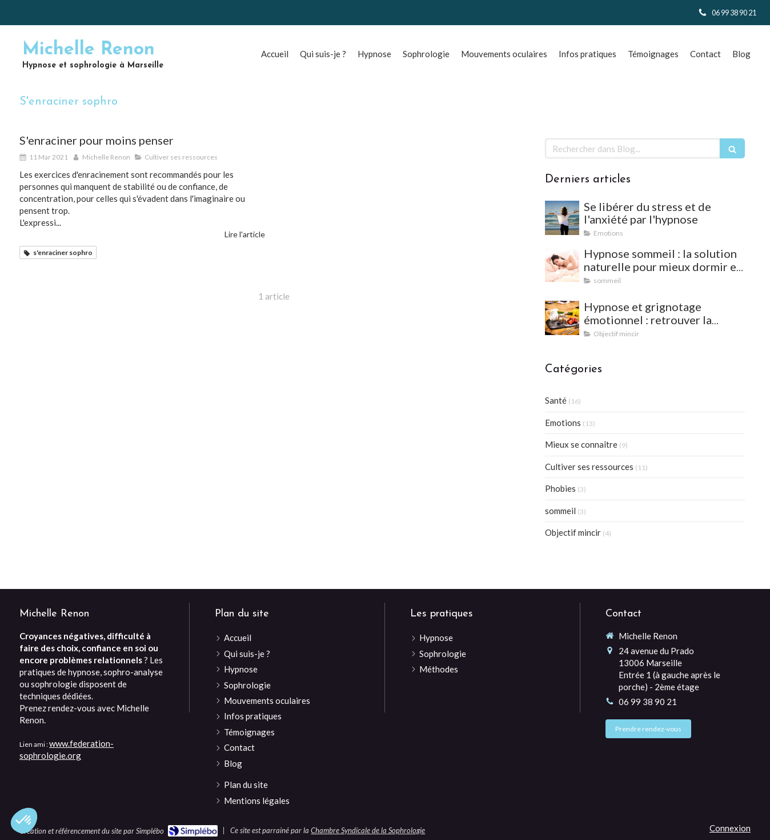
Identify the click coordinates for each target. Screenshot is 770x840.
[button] (24, 820)
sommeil (560, 510)
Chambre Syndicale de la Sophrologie (368, 830)
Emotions (563, 422)
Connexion (730, 828)
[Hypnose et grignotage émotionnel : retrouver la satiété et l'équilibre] (562, 318)
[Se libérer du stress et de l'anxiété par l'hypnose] (562, 218)
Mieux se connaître (581, 444)
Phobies (560, 488)
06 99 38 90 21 (648, 701)
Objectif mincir (573, 532)
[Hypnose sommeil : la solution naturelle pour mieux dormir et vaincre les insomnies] (562, 265)
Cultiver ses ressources (589, 466)
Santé (556, 400)
